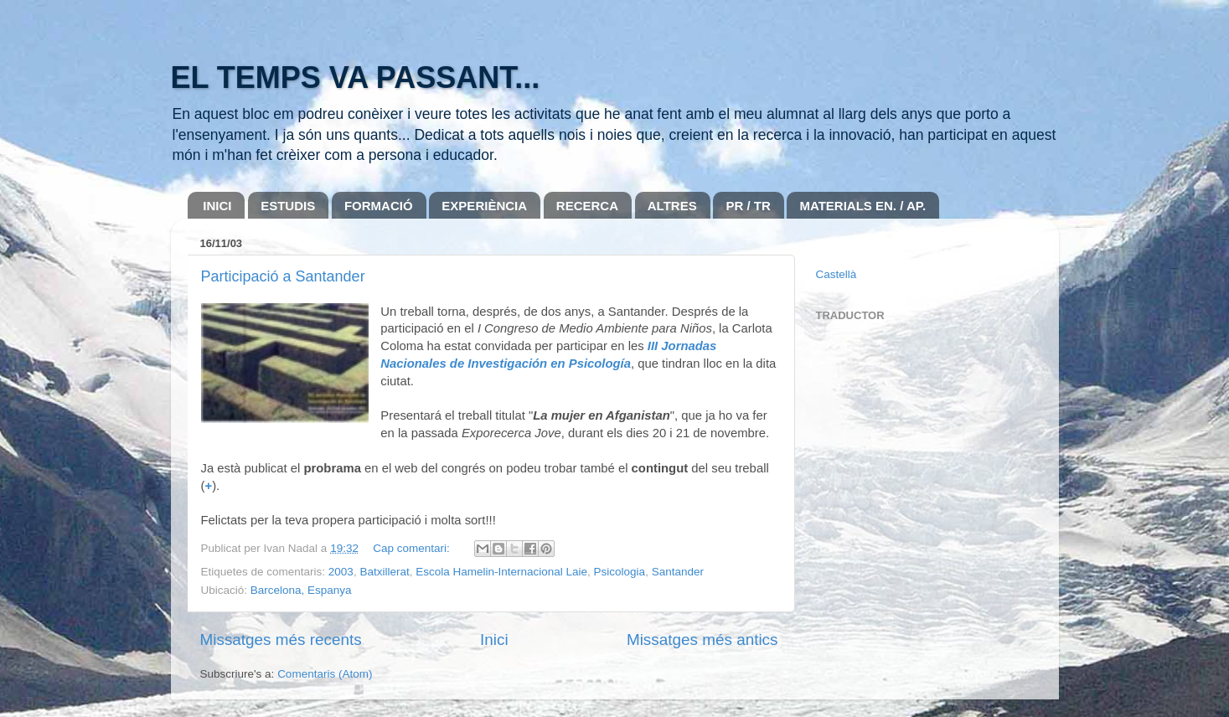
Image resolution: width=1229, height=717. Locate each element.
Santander (678, 571)
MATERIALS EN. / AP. (862, 206)
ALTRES (672, 206)
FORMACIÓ (378, 206)
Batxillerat (384, 571)
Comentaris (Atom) (324, 674)
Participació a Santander (283, 276)
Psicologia (620, 571)
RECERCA (587, 206)
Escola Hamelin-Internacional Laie (501, 571)
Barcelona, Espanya (301, 590)
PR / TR (748, 206)
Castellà (836, 274)
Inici (494, 639)
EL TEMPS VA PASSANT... (355, 77)
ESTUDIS (288, 206)
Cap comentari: (412, 548)
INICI (217, 206)
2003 (341, 571)
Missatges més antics (702, 639)
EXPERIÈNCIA (484, 206)
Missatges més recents (281, 639)
